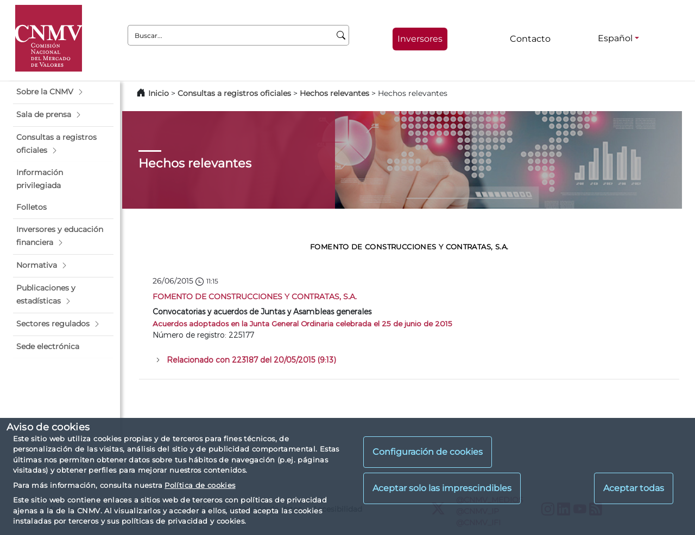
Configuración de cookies (427, 452)
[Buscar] (341, 35)
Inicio (158, 93)
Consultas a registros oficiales (234, 93)
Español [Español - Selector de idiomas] (615, 38)
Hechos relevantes (334, 93)
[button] (63, 92)
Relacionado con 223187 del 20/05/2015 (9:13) (251, 359)
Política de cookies (200, 485)
